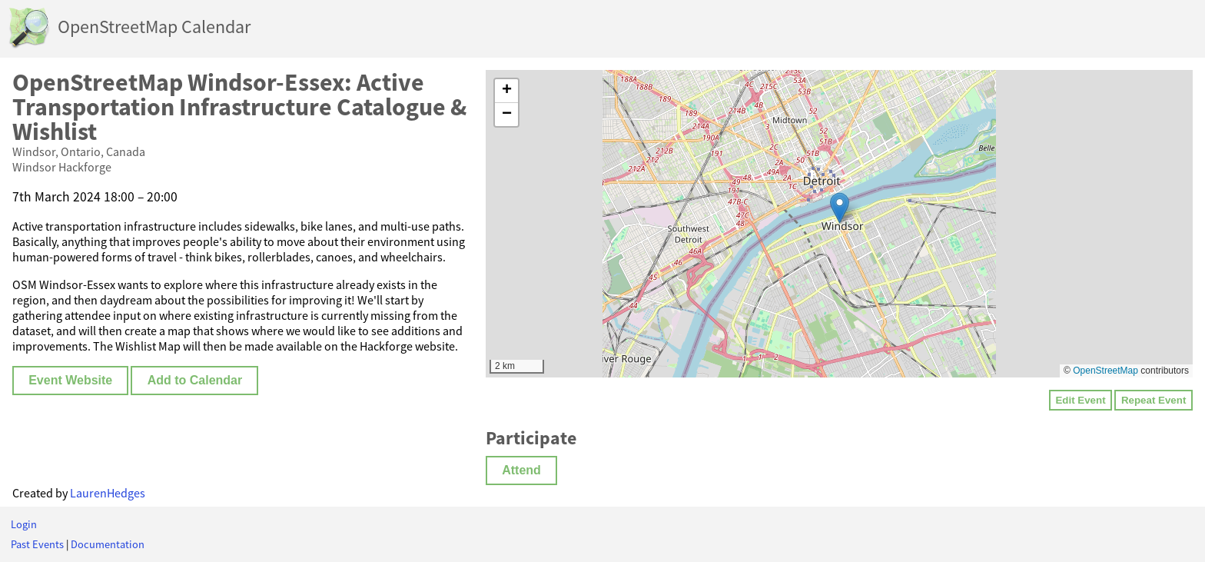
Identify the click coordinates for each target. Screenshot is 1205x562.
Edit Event (1080, 400)
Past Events (37, 544)
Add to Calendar (195, 380)
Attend (521, 470)
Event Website (70, 380)
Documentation (107, 544)
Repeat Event (1153, 400)
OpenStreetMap (1105, 370)
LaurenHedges (107, 492)
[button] (839, 208)
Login (24, 524)
